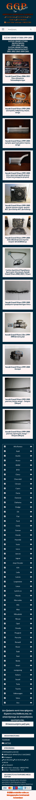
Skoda (18, 661)
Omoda (18, 628)
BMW (18, 465)
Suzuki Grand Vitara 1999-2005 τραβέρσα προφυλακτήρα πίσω (18, 303)
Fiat (17, 516)
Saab (18, 651)
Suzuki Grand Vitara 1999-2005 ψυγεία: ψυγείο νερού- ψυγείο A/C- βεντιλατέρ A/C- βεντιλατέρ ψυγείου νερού (17, 208)
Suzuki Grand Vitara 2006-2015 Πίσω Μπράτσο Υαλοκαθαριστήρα (17, 78)
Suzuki (17, 679)
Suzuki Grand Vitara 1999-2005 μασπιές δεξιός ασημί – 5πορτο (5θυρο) (17, 401)
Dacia (18, 493)
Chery (18, 474)
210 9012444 (10, 17)
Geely (18, 526)
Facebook (6, 739)
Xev (17, 703)
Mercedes (18, 600)
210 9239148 (21, 17)
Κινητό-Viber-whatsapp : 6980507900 (18, 22)
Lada (18, 572)
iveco (18, 549)
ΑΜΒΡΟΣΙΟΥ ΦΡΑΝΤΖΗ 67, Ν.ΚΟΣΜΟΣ (18, 14)
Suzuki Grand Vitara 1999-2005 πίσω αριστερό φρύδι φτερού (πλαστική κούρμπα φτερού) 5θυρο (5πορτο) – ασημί (17, 176)
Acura (18, 460)
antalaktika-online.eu (21, 792)
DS (18, 512)
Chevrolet (18, 479)
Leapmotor (18, 581)
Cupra (18, 488)
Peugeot (18, 633)
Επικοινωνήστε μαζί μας (18, 724)
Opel (18, 623)
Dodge (17, 507)
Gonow (18, 530)
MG (17, 605)
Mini (18, 609)
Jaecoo (18, 554)
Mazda (17, 595)
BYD (18, 470)
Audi (18, 451)
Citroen (18, 484)
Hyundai (18, 540)
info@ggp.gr (7, 757)
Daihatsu (17, 502)
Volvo (18, 698)
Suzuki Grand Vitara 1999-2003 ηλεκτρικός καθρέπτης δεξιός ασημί (17, 111)
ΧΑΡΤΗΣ (6, 743)
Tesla (18, 684)
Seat (18, 656)
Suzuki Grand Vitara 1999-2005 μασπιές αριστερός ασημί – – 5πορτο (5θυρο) (17, 434)
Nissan (17, 619)
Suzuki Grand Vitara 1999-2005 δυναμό (17, 368)
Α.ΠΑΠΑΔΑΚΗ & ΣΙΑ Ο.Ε (10, 752)
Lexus (18, 586)
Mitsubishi (18, 614)
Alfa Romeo (18, 446)
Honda (17, 535)
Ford (18, 521)
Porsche (18, 637)
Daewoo (18, 498)
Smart (18, 665)
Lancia (17, 577)
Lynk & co (18, 591)
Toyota (18, 689)
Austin (17, 456)
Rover (18, 647)
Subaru (18, 675)
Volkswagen (17, 693)
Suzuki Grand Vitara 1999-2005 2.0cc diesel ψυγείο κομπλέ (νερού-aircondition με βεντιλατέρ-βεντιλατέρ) (17, 241)
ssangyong (18, 670)
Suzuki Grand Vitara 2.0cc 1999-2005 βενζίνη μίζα (17, 336)
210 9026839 (21, 20)
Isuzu (18, 544)
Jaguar (17, 558)
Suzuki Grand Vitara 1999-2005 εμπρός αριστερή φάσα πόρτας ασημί (17, 143)
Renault (18, 642)
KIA (17, 568)
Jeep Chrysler (18, 563)
